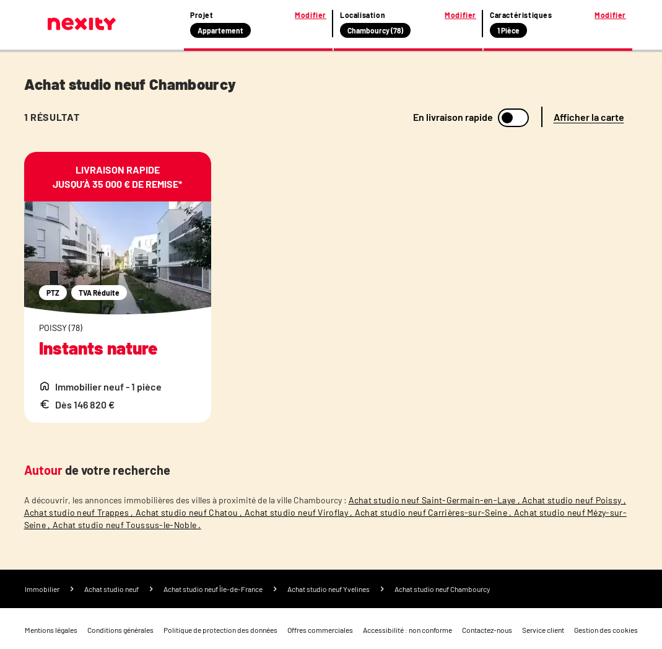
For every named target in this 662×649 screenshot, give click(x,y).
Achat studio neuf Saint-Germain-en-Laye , (436, 500)
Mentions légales (51, 629)
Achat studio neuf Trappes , (80, 512)
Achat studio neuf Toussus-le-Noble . (127, 524)
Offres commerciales (320, 629)
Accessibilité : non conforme (407, 629)
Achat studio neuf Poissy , (574, 500)
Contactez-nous (487, 629)
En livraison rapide (453, 117)
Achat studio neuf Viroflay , (300, 512)
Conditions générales (120, 629)
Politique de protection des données (220, 629)
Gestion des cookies (606, 629)
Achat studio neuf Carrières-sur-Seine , (434, 512)
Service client (543, 629)
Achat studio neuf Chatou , (190, 512)
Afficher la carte (589, 117)
